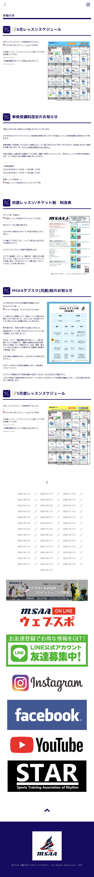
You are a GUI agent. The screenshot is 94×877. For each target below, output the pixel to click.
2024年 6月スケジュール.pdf (18, 45)
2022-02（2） (69, 564)
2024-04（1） (47, 523)
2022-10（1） (24, 552)
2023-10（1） (69, 529)
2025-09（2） (24, 499)
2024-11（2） (69, 511)
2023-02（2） (69, 540)
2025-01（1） (47, 511)
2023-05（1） (69, 535)
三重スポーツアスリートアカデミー (35, 865)
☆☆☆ (12, 368)
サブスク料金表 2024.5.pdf (18, 309)
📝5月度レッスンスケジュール (38, 393)
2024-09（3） (24, 517)
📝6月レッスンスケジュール (36, 29)
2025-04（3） (47, 505)
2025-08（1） (47, 499)
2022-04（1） (24, 564)
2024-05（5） (24, 523)
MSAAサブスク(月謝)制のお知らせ (42, 290)
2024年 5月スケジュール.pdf (18, 412)
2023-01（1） (24, 546)
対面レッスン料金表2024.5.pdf (19, 183)
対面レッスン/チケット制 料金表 (41, 202)
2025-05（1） (24, 505)
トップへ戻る (47, 810)
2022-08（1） (69, 552)
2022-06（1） (47, 558)
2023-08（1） (24, 535)
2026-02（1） (24, 494)
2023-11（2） (47, 529)
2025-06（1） (69, 499)
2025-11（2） (69, 494)
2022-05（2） (69, 558)
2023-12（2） (24, 529)
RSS (80, 865)
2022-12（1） (47, 546)
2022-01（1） (47, 570)
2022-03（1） (47, 564)
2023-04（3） (24, 540)
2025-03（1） (69, 505)
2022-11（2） (69, 546)
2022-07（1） (24, 558)
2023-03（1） (47, 540)
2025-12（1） (47, 494)
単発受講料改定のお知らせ (35, 116)
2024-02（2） (69, 523)
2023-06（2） (47, 535)
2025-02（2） (24, 511)
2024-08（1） (47, 517)
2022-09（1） (47, 552)
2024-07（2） (69, 517)
